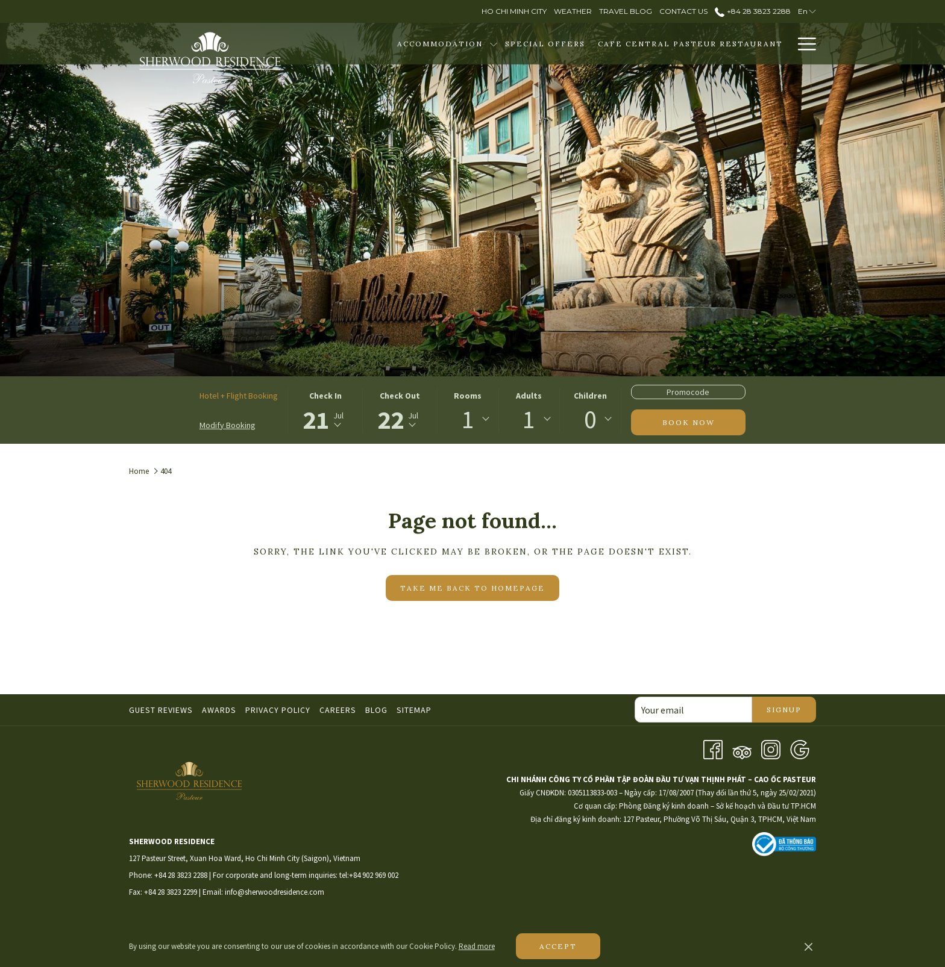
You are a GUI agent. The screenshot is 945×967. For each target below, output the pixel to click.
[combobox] (467, 419)
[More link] (802, 43)
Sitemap (414, 709)
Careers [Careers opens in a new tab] (339, 709)
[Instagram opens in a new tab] (770, 748)
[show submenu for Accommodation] (493, 43)
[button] (325, 410)
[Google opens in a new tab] (799, 748)
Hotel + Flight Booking (238, 395)
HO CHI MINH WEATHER (646, 895)
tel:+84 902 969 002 (368, 875)
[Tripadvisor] (742, 748)
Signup (784, 709)
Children (590, 395)
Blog (376, 709)
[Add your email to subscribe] (693, 710)
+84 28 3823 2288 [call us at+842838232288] (752, 11)
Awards (219, 709)
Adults (529, 395)
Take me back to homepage (472, 587)
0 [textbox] (590, 419)
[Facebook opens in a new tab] (713, 748)
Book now (688, 422)
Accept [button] (558, 946)
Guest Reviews (161, 709)
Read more (477, 946)
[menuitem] (440, 43)
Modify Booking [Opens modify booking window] (227, 425)
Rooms (468, 395)
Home (139, 471)
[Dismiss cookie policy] (808, 946)
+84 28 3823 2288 (180, 875)
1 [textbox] (468, 419)
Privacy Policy (277, 709)
